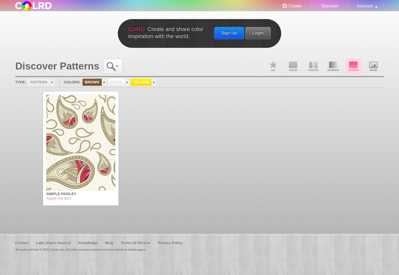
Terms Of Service (135, 243)
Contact (22, 243)
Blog (109, 243)
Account (365, 5)
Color (293, 66)
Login (258, 33)
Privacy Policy (170, 243)
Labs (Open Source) (53, 243)
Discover (329, 5)
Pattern (353, 66)
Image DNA (373, 66)
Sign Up (229, 33)
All (273, 66)
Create (295, 5)
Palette (313, 66)
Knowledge (88, 243)
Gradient (333, 66)
